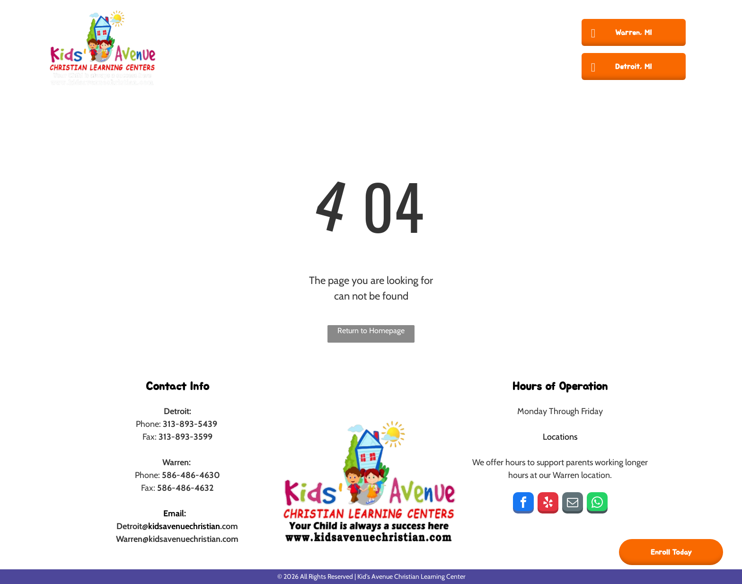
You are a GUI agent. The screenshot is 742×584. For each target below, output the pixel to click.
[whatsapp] (597, 504)
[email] (572, 504)
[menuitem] (236, 47)
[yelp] (548, 504)
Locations (560, 437)
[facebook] (523, 504)
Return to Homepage (371, 330)
